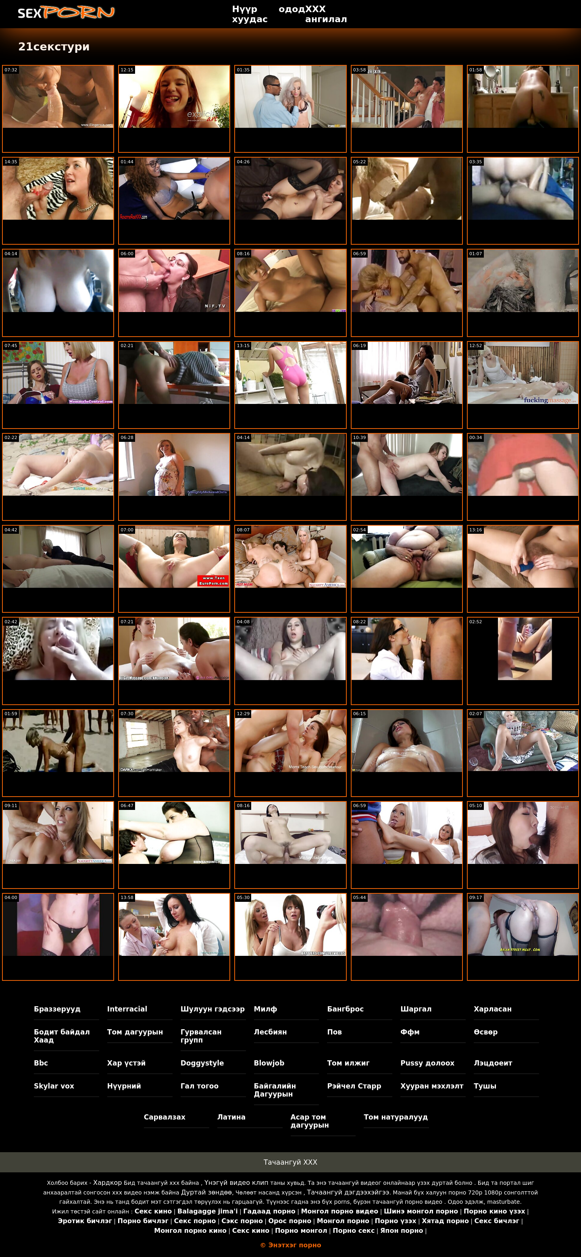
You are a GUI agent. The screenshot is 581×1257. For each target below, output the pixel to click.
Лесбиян (270, 1032)
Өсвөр (486, 1032)
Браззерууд (57, 1009)
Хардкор (107, 1182)
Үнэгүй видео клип (236, 1182)
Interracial (127, 1009)
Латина (231, 1117)
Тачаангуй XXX (290, 1162)
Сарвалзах (164, 1117)
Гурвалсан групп (201, 1036)
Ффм (410, 1032)
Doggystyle (202, 1063)
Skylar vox (54, 1086)
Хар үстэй (126, 1063)
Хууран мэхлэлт (431, 1086)
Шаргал (415, 1009)
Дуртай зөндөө (206, 1192)
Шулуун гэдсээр (213, 1009)
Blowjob (269, 1063)
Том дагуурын (135, 1032)
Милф (265, 1009)
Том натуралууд (396, 1117)
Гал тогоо (200, 1086)
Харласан (493, 1009)
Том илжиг (348, 1063)
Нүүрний (124, 1086)
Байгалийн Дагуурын (275, 1090)
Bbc (41, 1063)
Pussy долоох (427, 1063)
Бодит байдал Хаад (62, 1036)
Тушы (485, 1086)
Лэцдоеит (493, 1063)
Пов (334, 1032)
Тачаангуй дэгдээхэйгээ (348, 1192)
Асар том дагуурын (310, 1121)
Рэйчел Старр (354, 1086)
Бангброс (345, 1009)
